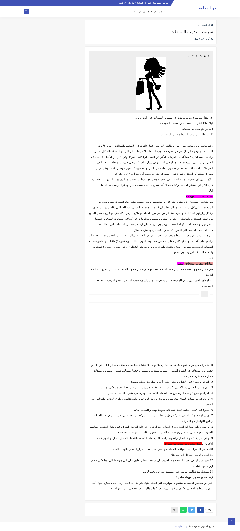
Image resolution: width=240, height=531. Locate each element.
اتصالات (163, 11)
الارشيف (122, 3)
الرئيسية (207, 25)
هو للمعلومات (205, 8)
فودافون (152, 11)
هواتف (142, 11)
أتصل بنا (147, 3)
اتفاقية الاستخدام (135, 3)
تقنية (133, 11)
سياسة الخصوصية (161, 3)
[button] (200, 510)
